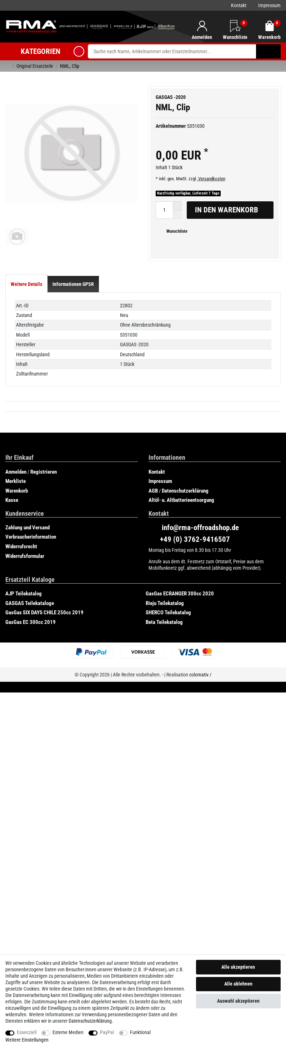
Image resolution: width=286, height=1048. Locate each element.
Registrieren (43, 486)
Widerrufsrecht (21, 561)
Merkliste (15, 496)
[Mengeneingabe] (164, 210)
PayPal (107, 1032)
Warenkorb (16, 505)
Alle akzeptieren (238, 967)
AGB (153, 505)
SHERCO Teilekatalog (168, 627)
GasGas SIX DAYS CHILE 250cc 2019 (44, 627)
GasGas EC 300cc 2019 (30, 637)
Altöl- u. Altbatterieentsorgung (181, 515)
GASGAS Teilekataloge (29, 618)
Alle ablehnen (238, 984)
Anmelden (15, 486)
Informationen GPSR (73, 299)
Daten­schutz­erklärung (90, 1021)
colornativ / (200, 689)
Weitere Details (26, 299)
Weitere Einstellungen (27, 1040)
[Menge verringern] (177, 214)
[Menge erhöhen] (177, 205)
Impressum (269, 5)
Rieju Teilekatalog (165, 618)
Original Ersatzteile (34, 66)
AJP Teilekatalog (23, 608)
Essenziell (26, 1032)
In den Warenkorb (231, 210)
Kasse (11, 515)
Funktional (140, 1032)
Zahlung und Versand (27, 542)
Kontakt (238, 5)
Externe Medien (68, 1032)
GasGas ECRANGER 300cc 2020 (180, 608)
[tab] (26, 299)
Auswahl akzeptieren (238, 1001)
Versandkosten (211, 178)
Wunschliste (174, 231)
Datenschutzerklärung (185, 505)
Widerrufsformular (24, 571)
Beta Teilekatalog (164, 637)
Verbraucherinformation (30, 552)
